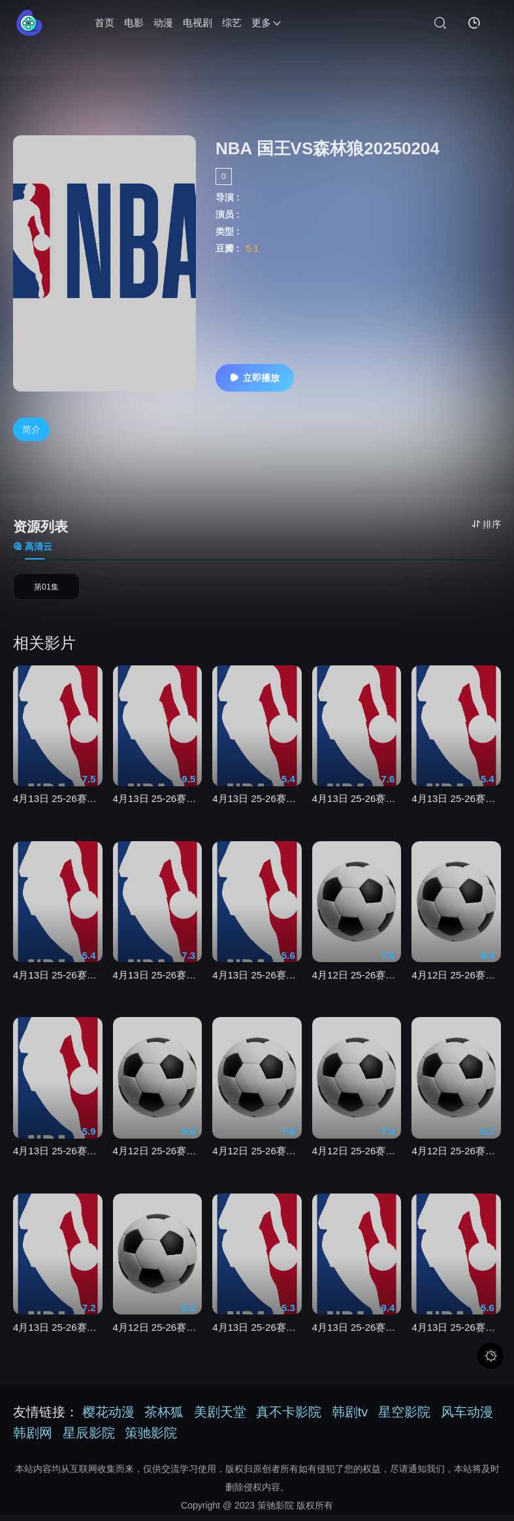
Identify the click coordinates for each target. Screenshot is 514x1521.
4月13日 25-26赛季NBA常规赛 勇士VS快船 (58, 810)
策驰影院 (151, 1439)
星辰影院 (89, 1439)
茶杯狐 (164, 1418)
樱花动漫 (108, 1418)
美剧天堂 (220, 1418)
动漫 (163, 22)
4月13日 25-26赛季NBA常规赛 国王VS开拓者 (257, 986)
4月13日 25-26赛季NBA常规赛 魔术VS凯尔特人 (357, 1338)
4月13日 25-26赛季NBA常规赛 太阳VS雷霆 (257, 810)
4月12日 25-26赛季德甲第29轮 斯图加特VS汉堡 (157, 1162)
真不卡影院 (288, 1418)
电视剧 (197, 22)
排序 (486, 524)
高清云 (32, 547)
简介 (31, 429)
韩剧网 (32, 1439)
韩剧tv (350, 1418)
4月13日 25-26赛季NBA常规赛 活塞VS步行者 (58, 1338)
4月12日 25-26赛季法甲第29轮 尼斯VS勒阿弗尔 (157, 1338)
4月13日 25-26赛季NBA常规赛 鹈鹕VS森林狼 (58, 986)
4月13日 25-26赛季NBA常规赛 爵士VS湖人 (456, 810)
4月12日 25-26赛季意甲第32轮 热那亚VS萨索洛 (456, 986)
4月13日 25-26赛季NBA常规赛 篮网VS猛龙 (257, 1338)
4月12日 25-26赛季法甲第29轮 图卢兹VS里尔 (257, 1162)
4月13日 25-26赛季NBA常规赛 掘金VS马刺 (157, 810)
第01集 (46, 591)
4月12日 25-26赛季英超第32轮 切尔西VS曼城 (357, 1162)
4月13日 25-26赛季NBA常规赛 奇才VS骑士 (58, 1162)
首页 (104, 22)
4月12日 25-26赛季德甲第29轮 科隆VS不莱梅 (357, 986)
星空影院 (404, 1418)
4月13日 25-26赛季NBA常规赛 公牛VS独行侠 (157, 986)
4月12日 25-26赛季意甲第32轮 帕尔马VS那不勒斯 (456, 1162)
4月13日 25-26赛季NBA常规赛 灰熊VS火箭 (357, 810)
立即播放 (255, 378)
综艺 (232, 22)
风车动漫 (467, 1418)
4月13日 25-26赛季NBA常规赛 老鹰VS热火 (456, 1338)
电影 (134, 22)
